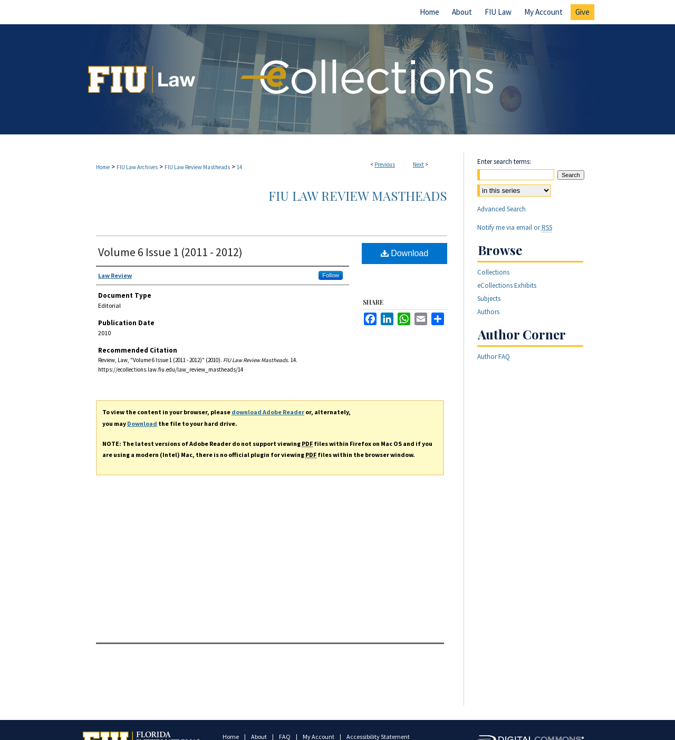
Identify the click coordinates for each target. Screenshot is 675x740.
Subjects (488, 298)
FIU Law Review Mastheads (197, 167)
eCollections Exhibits (506, 285)
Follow (330, 275)
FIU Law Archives (137, 167)
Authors (488, 311)
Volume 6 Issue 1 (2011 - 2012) (170, 252)
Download (405, 253)
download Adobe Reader (268, 412)
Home (103, 167)
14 (239, 167)
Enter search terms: (504, 161)
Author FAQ (493, 356)
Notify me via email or (514, 227)
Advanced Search (501, 209)
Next (418, 164)
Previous (384, 164)
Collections (493, 272)
